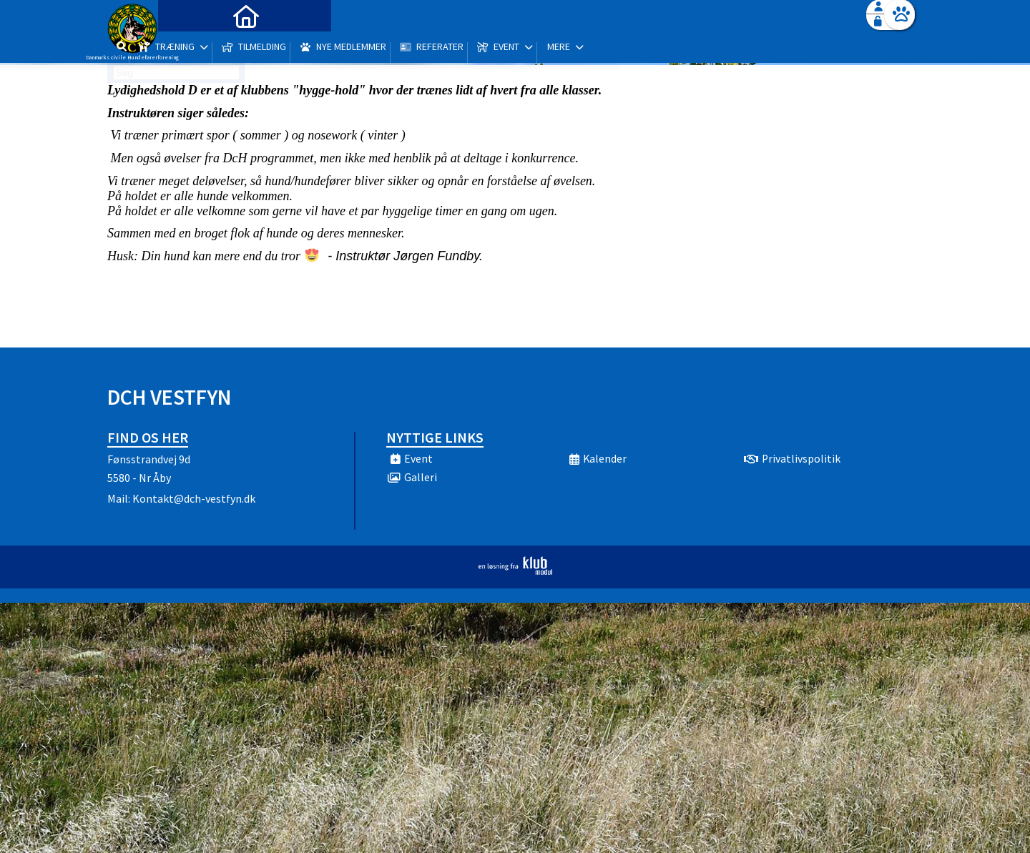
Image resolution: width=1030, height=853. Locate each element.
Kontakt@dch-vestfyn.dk (193, 498)
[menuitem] (196, 48)
